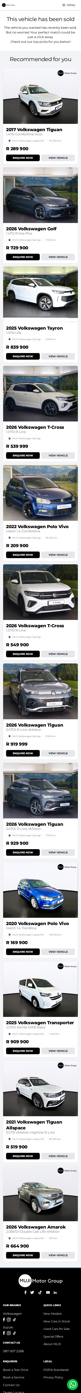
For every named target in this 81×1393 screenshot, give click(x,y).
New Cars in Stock (56, 1321)
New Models (52, 1313)
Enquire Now (23, 158)
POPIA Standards (56, 1370)
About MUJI (52, 1344)
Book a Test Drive (15, 1370)
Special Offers (53, 1336)
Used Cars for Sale (56, 1329)
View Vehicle (58, 158)
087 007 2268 (13, 1351)
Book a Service (13, 1377)
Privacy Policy (53, 1377)
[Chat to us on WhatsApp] (72, 1384)
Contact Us (11, 1385)
